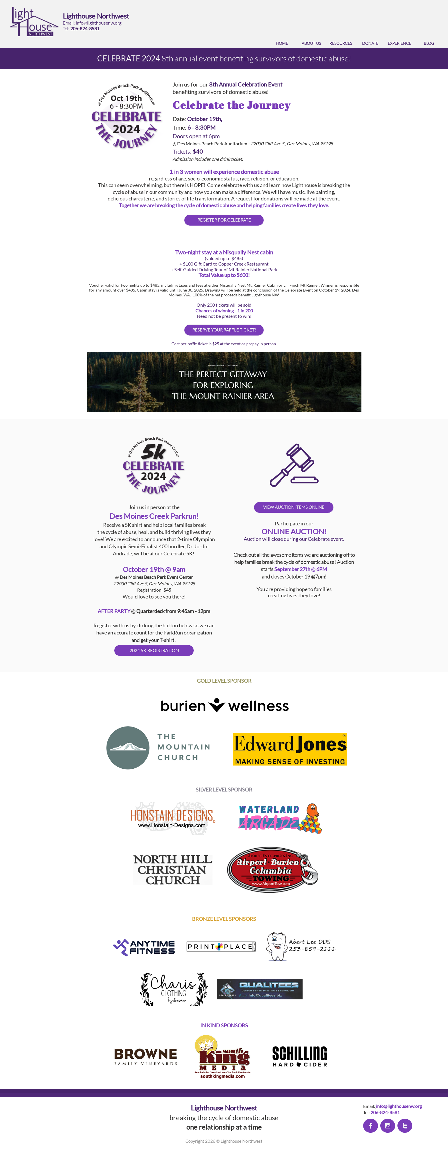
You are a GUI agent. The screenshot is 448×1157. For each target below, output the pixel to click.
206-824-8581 (84, 28)
